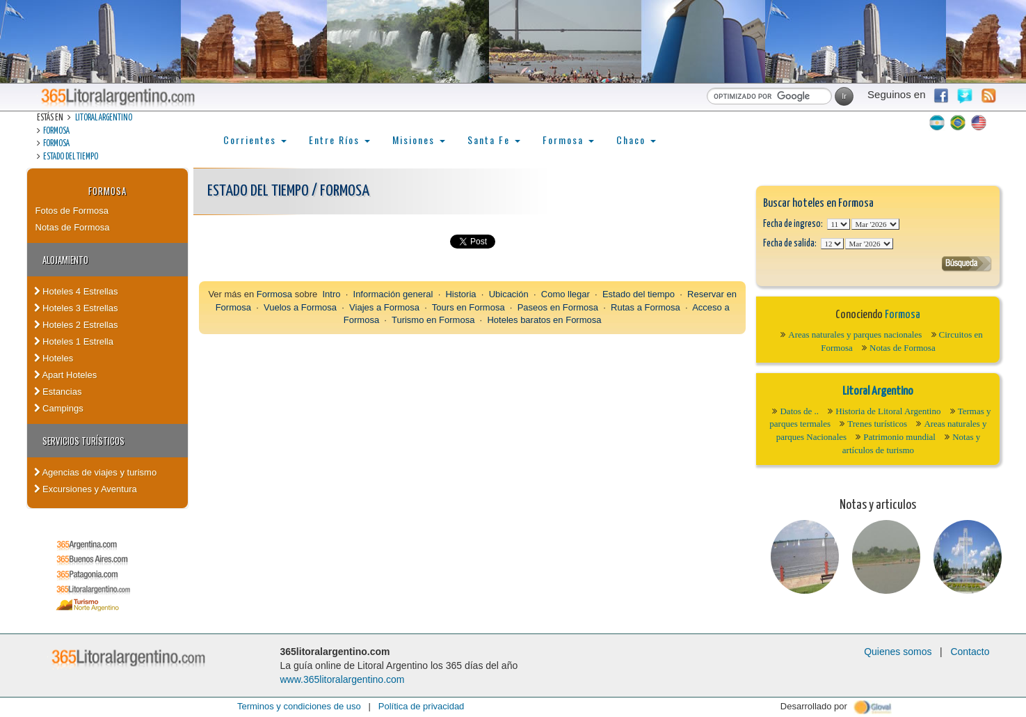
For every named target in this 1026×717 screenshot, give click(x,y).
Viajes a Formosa (384, 307)
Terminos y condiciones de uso (299, 706)
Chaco (636, 139)
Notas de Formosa (72, 227)
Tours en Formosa (468, 307)
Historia (460, 294)
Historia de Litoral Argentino (887, 411)
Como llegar (565, 294)
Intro (331, 294)
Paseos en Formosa (558, 307)
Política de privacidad (421, 706)
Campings (58, 408)
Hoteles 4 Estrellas (76, 291)
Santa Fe (493, 139)
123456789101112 (875, 224)
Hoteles (54, 358)
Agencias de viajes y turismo (95, 472)
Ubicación (509, 294)
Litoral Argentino (103, 118)
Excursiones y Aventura (85, 489)
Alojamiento (65, 260)
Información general (393, 294)
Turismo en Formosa (433, 320)
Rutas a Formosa (645, 307)
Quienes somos (897, 651)
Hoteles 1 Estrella (74, 341)
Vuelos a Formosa (300, 307)
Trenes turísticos (877, 423)
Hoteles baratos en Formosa (544, 320)
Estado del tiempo (70, 156)
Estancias (58, 391)
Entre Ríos (339, 139)
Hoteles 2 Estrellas (76, 325)
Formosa (56, 131)
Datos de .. (799, 411)
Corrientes (255, 139)
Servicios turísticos (83, 441)
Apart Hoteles (65, 375)
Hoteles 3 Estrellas (76, 308)
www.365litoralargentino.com (342, 679)
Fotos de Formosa (72, 210)
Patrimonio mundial (899, 437)
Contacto (969, 651)
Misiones (418, 139)
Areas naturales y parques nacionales (855, 334)
